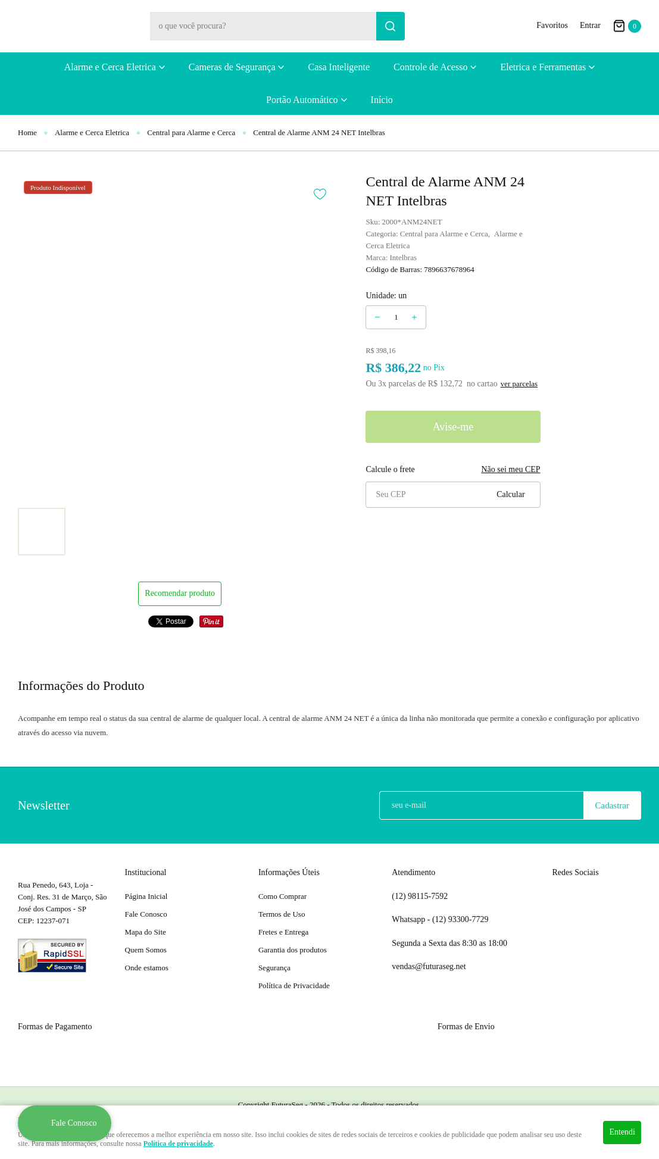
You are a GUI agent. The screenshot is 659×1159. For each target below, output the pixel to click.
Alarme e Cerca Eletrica (110, 67)
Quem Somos (146, 949)
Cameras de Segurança (232, 67)
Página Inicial (146, 896)
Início (382, 100)
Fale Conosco (146, 914)
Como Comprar (282, 896)
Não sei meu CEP (510, 469)
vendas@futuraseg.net (429, 966)
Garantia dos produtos (292, 949)
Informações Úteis (289, 872)
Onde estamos (146, 967)
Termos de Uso (281, 914)
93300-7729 (461, 920)
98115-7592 (420, 896)
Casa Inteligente (339, 67)
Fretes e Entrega (283, 931)
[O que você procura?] (390, 26)
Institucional (146, 872)
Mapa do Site (145, 931)
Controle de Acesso (430, 67)
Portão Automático (302, 100)
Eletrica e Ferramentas (543, 67)
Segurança (274, 967)
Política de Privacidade (294, 985)
